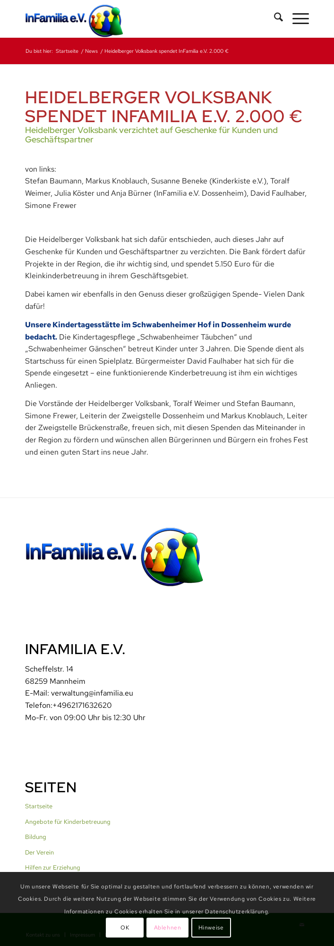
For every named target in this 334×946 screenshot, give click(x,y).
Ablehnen (167, 927)
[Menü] (296, 19)
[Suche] (274, 19)
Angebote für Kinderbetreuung (68, 822)
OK (124, 927)
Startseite (38, 806)
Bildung (35, 837)
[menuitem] (274, 19)
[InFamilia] (138, 19)
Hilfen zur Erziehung (52, 867)
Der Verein (39, 852)
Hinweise (211, 927)
